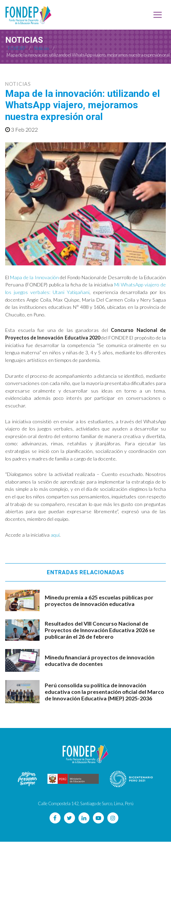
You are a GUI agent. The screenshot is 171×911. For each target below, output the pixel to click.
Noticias (18, 84)
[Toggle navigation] (157, 14)
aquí (55, 535)
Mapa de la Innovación (34, 277)
